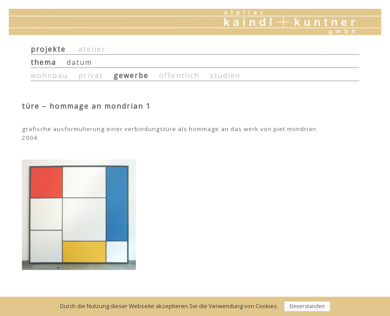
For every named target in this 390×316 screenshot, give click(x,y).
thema (43, 62)
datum (79, 62)
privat (90, 75)
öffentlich (179, 75)
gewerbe (131, 75)
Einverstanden (307, 306)
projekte (48, 49)
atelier (92, 49)
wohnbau (49, 75)
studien (225, 75)
